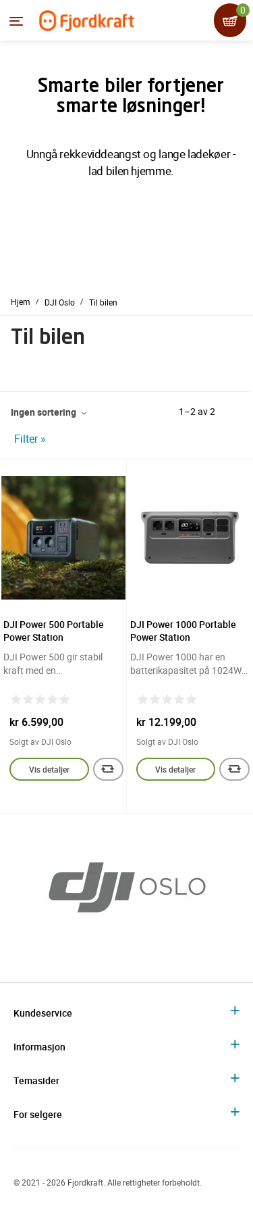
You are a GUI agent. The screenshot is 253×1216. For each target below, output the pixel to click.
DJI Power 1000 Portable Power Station (183, 630)
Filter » (30, 438)
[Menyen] (16, 21)
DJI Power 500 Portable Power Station (53, 630)
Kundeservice (42, 1012)
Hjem (20, 301)
